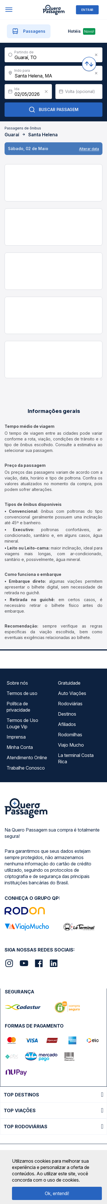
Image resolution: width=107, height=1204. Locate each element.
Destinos (67, 714)
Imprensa (16, 737)
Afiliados (67, 724)
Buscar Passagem (53, 109)
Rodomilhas (70, 734)
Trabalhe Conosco (26, 768)
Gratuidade (69, 683)
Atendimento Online (27, 757)
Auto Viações (72, 693)
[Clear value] (46, 92)
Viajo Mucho (71, 745)
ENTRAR (87, 9)
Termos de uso (22, 693)
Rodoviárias (70, 703)
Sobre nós (17, 683)
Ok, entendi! (57, 1193)
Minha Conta (20, 747)
